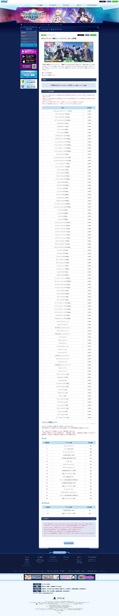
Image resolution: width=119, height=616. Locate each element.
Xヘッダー (66, 559)
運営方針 (79, 561)
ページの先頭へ (59, 552)
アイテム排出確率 (47, 72)
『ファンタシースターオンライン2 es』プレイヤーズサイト (33, 15)
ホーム (15, 571)
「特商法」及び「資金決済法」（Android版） (55, 571)
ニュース (25, 24)
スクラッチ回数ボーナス (49, 75)
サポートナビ (79, 559)
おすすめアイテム (92, 559)
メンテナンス (24, 39)
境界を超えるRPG (40, 561)
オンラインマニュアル (53, 561)
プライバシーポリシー (24, 571)
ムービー (40, 562)
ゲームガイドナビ (53, 559)
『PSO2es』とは (39, 559)
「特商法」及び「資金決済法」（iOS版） (76, 571)
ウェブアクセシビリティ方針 (37, 571)
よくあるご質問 (79, 562)
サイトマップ (102, 571)
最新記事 (23, 32)
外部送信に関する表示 (92, 571)
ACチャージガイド (92, 561)
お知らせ (23, 35)
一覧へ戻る (69, 543)
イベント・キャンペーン (34, 24)
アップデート (24, 42)
